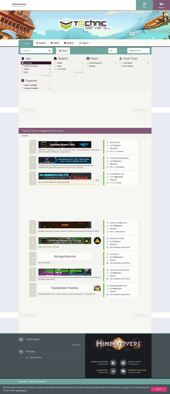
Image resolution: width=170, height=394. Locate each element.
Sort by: (122, 50)
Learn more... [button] (21, 390)
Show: (104, 50)
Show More (46, 75)
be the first (125, 247)
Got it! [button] (158, 389)
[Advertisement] (85, 110)
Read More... (77, 345)
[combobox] (112, 50)
